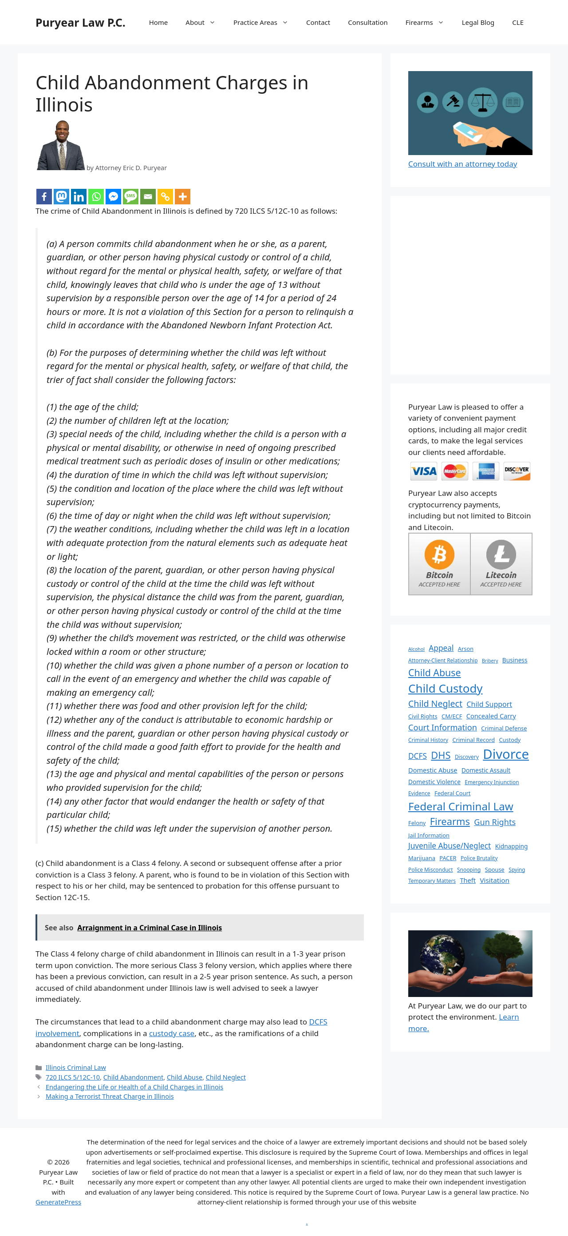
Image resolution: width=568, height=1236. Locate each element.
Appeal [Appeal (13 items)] (441, 648)
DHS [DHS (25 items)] (440, 755)
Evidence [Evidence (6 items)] (419, 793)
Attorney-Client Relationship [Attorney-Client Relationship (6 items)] (442, 660)
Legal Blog (478, 22)
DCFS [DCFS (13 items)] (417, 756)
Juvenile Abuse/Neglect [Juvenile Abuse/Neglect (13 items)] (449, 846)
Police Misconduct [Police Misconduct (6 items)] (430, 869)
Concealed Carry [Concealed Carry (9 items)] (491, 715)
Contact (318, 22)
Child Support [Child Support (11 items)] (489, 704)
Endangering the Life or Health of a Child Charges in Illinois (134, 1087)
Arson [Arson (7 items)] (465, 649)
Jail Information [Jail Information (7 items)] (429, 835)
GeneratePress (58, 1201)
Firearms (429, 22)
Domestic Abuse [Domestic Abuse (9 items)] (433, 770)
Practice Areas (265, 22)
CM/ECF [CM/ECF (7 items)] (452, 716)
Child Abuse (184, 1077)
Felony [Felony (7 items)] (417, 823)
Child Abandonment (133, 1077)
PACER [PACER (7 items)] (447, 858)
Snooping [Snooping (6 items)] (469, 869)
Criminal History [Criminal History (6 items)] (428, 739)
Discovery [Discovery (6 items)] (467, 756)
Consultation (368, 22)
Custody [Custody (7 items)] (510, 740)
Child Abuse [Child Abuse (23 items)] (434, 672)
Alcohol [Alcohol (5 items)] (416, 649)
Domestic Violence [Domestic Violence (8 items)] (434, 781)
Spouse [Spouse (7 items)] (495, 869)
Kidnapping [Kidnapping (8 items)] (511, 846)
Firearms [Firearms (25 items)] (450, 821)
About (205, 22)
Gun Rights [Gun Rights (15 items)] (495, 822)
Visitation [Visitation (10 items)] (494, 880)
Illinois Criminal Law (76, 1067)
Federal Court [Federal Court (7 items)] (452, 793)
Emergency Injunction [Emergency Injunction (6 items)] (492, 781)
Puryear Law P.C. (81, 22)
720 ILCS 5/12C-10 (73, 1077)
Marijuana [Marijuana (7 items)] (421, 858)
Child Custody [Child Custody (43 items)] (445, 688)
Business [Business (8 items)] (515, 660)
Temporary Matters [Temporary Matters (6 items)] (432, 880)
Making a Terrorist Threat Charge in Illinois (110, 1096)
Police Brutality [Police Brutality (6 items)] (479, 857)
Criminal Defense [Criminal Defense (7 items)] (504, 728)
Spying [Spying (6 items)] (517, 869)
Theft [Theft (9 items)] (468, 880)
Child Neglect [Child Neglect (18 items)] (435, 704)
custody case (171, 1033)
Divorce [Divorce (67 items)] (506, 754)
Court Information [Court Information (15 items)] (442, 727)
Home (158, 22)
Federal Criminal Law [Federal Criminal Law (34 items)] (460, 806)
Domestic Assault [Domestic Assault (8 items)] (486, 770)
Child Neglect (226, 1077)
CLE (518, 22)
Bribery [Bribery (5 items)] (490, 661)
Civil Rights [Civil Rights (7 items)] (423, 716)
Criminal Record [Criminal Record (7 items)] (473, 740)
